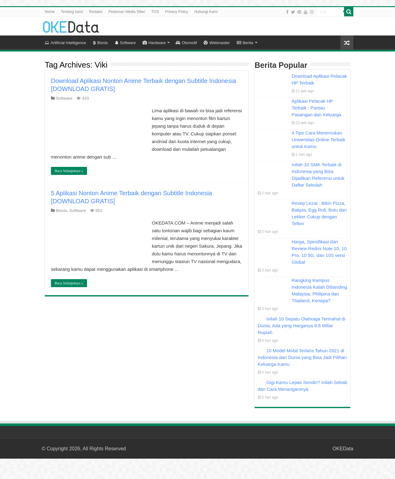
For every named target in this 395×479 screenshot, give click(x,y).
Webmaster (217, 42)
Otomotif (186, 42)
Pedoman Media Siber (127, 12)
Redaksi (95, 12)
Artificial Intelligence (65, 42)
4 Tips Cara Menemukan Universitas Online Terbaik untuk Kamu (318, 139)
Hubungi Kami (206, 12)
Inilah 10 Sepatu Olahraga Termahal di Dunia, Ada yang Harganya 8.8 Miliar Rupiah (301, 325)
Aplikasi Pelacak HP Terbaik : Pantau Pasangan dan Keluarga (316, 107)
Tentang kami (72, 12)
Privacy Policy (176, 12)
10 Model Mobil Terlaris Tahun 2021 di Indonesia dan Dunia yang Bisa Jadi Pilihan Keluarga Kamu (302, 357)
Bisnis (100, 42)
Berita (245, 42)
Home (50, 12)
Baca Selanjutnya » (69, 171)
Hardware (154, 42)
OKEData (342, 448)
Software (125, 42)
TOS (155, 12)
